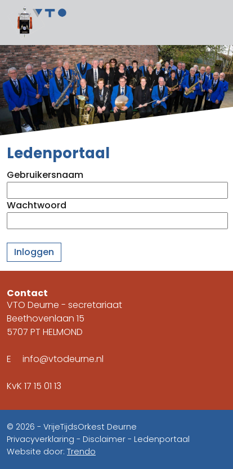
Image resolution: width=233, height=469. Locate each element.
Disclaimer (104, 439)
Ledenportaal (162, 439)
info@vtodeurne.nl (63, 358)
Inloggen (34, 251)
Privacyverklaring (40, 439)
